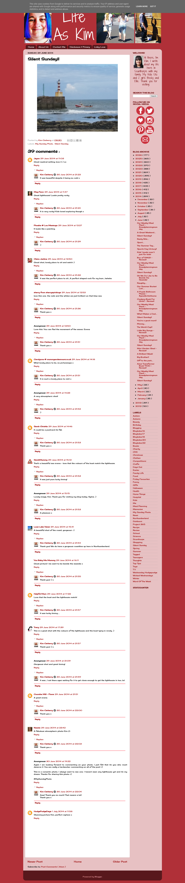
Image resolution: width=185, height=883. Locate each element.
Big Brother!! (143, 357)
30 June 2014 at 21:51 (68, 342)
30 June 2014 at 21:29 (69, 242)
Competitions (139, 461)
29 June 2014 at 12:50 (60, 259)
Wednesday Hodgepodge (145, 573)
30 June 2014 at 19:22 (58, 761)
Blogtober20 (139, 440)
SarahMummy (40, 460)
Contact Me (59, 47)
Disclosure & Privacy (80, 47)
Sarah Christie (41, 426)
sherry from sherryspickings (47, 292)
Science (137, 536)
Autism (136, 416)
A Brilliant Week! (145, 354)
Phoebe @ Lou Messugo (46, 225)
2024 (139, 162)
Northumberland (141, 518)
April (140, 388)
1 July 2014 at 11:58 (62, 811)
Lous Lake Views (42, 527)
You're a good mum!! (146, 321)
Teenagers (138, 557)
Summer (137, 551)
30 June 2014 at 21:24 (69, 208)
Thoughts (137, 560)
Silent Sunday (61, 144)
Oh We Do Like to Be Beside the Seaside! (147, 278)
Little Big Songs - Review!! (145, 331)
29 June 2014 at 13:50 (58, 326)
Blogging (137, 428)
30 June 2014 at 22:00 (69, 710)
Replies (39, 170)
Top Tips (137, 563)
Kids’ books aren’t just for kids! (146, 253)
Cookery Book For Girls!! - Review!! (146, 300)
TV (134, 569)
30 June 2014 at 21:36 (69, 309)
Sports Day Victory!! (147, 249)
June (140, 220)
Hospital (137, 497)
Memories (138, 509)
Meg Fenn (39, 192)
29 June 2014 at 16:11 (67, 560)
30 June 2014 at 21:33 (69, 275)
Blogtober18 (139, 437)
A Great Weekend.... (146, 232)
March (141, 392)
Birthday (137, 425)
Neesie (37, 728)
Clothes (136, 458)
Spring (136, 548)
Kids (135, 500)
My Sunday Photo (44, 144)
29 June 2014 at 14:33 (58, 393)
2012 (138, 406)
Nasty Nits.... (143, 239)
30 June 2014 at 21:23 (69, 175)
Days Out (137, 467)
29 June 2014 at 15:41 (62, 527)
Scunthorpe (138, 539)
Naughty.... (142, 283)
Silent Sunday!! (144, 236)
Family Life (138, 473)
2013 (138, 403)
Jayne (37, 159)
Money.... (141, 324)
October (142, 206)
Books (136, 446)
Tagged (136, 554)
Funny (136, 482)
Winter (136, 578)
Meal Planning (140, 506)
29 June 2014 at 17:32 (59, 594)
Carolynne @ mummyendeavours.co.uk (52, 359)
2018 (138, 183)
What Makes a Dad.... (147, 314)
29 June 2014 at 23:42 (53, 728)
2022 (139, 169)
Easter (136, 470)
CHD (135, 452)
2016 (138, 189)
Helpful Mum (40, 594)
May (140, 385)
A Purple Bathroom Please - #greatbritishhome (146, 294)
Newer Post (35, 861)
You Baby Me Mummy (44, 560)
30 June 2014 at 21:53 (69, 443)
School (136, 533)
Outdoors (137, 521)
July (140, 216)
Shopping (137, 542)
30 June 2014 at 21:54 (69, 543)
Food (135, 476)
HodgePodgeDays (42, 811)
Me (134, 503)
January (142, 399)
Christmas (138, 455)
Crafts (136, 464)
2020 (139, 176)
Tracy (36, 627)
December (143, 199)
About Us (43, 47)
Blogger (98, 877)
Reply (36, 165)
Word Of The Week (142, 581)
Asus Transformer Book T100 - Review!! (145, 366)
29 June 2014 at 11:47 (56, 192)
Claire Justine (40, 259)
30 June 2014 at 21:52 (69, 409)
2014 (138, 196)
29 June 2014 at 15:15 (58, 493)
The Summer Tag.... (145, 246)
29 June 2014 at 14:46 (60, 426)
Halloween (138, 488)
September (143, 210)
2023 (139, 165)
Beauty (136, 422)
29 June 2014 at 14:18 (83, 359)
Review (136, 530)
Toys (135, 566)
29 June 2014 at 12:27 (70, 225)
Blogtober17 (139, 434)
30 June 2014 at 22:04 (69, 792)
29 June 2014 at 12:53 (74, 292)
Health (136, 491)
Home (31, 47)
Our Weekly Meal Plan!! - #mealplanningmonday (147, 226)
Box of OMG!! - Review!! (144, 259)
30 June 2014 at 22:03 (69, 744)
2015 (138, 193)
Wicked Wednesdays (143, 576)
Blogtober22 (139, 443)
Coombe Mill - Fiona (44, 694)
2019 (138, 179)
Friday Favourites (141, 479)
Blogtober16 (139, 431)
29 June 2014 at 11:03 (52, 159)
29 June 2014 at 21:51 (66, 694)
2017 (138, 186)
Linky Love (99, 47)
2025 (139, 159)
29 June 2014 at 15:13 (60, 460)
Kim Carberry (46, 175)
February (142, 395)
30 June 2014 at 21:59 (69, 677)
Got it (153, 6)
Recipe (136, 527)
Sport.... (140, 242)
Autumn (136, 419)
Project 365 (139, 524)
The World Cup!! (144, 327)
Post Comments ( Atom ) (53, 867)
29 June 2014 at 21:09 (58, 661)
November (143, 203)
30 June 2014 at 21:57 (69, 610)
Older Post (120, 861)
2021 (138, 172)
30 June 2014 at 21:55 (69, 576)
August (141, 213)
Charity (136, 449)
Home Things (139, 494)
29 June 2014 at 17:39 (52, 627)
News (135, 515)
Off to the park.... (145, 361)
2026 (139, 155)
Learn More (142, 6)
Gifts (135, 485)
